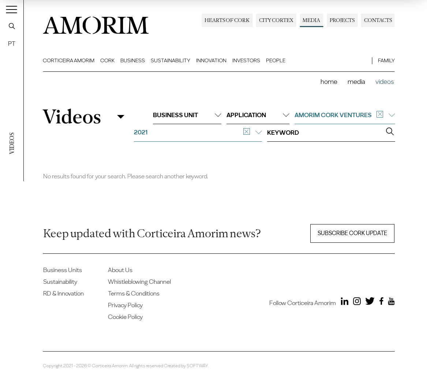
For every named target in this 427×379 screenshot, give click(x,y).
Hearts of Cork (227, 20)
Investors (246, 60)
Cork (107, 60)
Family (386, 60)
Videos (71, 117)
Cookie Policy (125, 316)
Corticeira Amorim (68, 60)
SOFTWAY (197, 365)
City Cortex (276, 20)
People (275, 60)
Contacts (378, 20)
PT (11, 43)
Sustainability (170, 60)
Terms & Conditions (134, 293)
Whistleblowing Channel (139, 281)
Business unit (187, 115)
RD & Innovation (63, 293)
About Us (120, 270)
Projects (342, 20)
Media (311, 20)
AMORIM (96, 23)
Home (329, 81)
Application (257, 115)
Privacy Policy (125, 305)
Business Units (62, 270)
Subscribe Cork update (352, 233)
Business (132, 60)
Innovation (211, 60)
